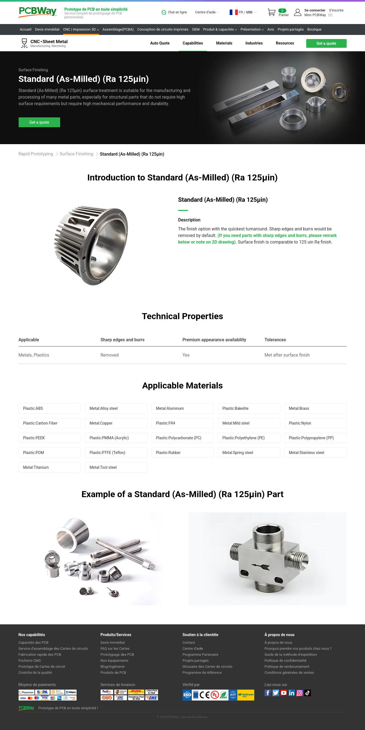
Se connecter (314, 10)
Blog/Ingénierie (113, 666)
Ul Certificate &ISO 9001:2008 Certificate (210, 695)
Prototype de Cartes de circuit (42, 666)
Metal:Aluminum (170, 408)
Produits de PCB (113, 672)
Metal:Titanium (36, 467)
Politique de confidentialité (285, 660)
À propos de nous (278, 642)
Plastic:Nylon (300, 423)
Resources (285, 43)
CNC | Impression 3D (81, 29)
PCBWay (38, 12)
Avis (270, 29)
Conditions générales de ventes (289, 672)
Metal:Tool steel (103, 467)
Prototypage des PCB (117, 654)
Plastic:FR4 (165, 423)
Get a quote (326, 43)
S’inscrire (336, 10)
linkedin (291, 693)
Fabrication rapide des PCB (40, 654)
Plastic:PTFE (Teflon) (107, 452)
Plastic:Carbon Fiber (40, 423)
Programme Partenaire (200, 654)
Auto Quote (160, 43)
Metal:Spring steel (238, 452)
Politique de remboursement (287, 666)
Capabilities (193, 43)
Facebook (268, 693)
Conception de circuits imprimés (162, 29)
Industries (254, 43)
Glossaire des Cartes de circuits (208, 666)
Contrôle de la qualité (35, 672)
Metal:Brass (299, 408)
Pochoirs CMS (30, 660)
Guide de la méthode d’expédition (291, 654)
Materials (224, 43)
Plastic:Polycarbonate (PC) (179, 438)
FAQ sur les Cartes (115, 648)
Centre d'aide (207, 12)
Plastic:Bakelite (236, 408)
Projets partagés (291, 29)
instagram (299, 693)
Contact (189, 642)
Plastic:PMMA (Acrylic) (109, 438)
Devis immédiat (47, 29)
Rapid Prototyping (36, 153)
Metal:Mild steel (236, 423)
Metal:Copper (101, 423)
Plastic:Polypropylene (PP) (311, 438)
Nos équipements (115, 660)
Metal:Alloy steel (104, 408)
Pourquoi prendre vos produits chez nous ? (298, 648)
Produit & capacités (220, 29)
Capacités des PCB (34, 642)
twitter (276, 693)
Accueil (25, 29)
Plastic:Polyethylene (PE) (244, 438)
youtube (284, 693)
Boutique (314, 29)
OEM (196, 29)
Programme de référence (202, 672)
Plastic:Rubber (168, 452)
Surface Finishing (76, 153)
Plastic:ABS (33, 408)
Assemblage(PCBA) (118, 29)
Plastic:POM (33, 452)
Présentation (252, 29)
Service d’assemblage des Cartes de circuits (53, 648)
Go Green (245, 695)
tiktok (307, 693)
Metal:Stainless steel (306, 452)
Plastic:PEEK (34, 438)
